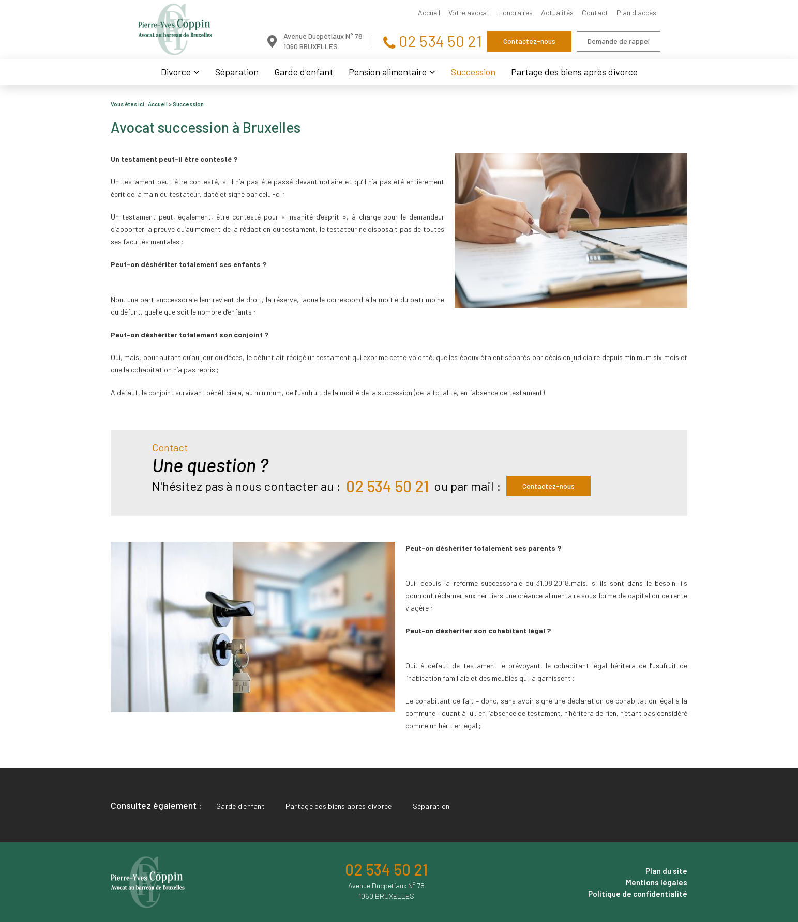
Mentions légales (656, 882)
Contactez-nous (529, 41)
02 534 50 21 (439, 41)
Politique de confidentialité (637, 893)
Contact (595, 12)
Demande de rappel (619, 41)
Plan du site (666, 871)
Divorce (176, 71)
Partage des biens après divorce (574, 71)
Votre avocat (469, 12)
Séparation (237, 71)
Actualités (557, 12)
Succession (473, 71)
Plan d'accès (636, 12)
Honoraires (515, 12)
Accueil (429, 12)
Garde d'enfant (303, 71)
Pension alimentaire (388, 71)
